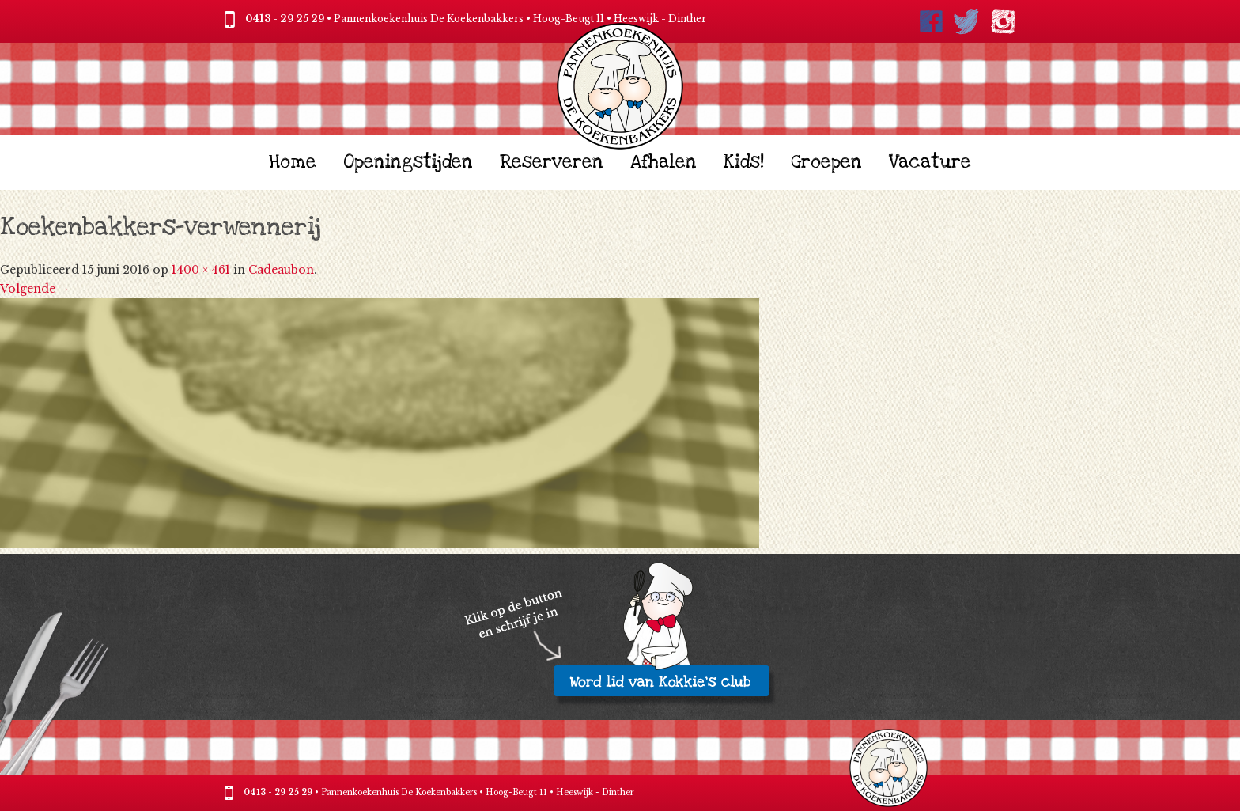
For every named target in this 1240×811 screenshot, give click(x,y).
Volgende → (35, 289)
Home (292, 162)
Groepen (826, 162)
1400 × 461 (201, 270)
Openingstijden (408, 162)
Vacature (930, 162)
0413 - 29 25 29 (284, 19)
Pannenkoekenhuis (360, 792)
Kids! (744, 162)
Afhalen (663, 162)
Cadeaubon (281, 270)
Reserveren (551, 162)
